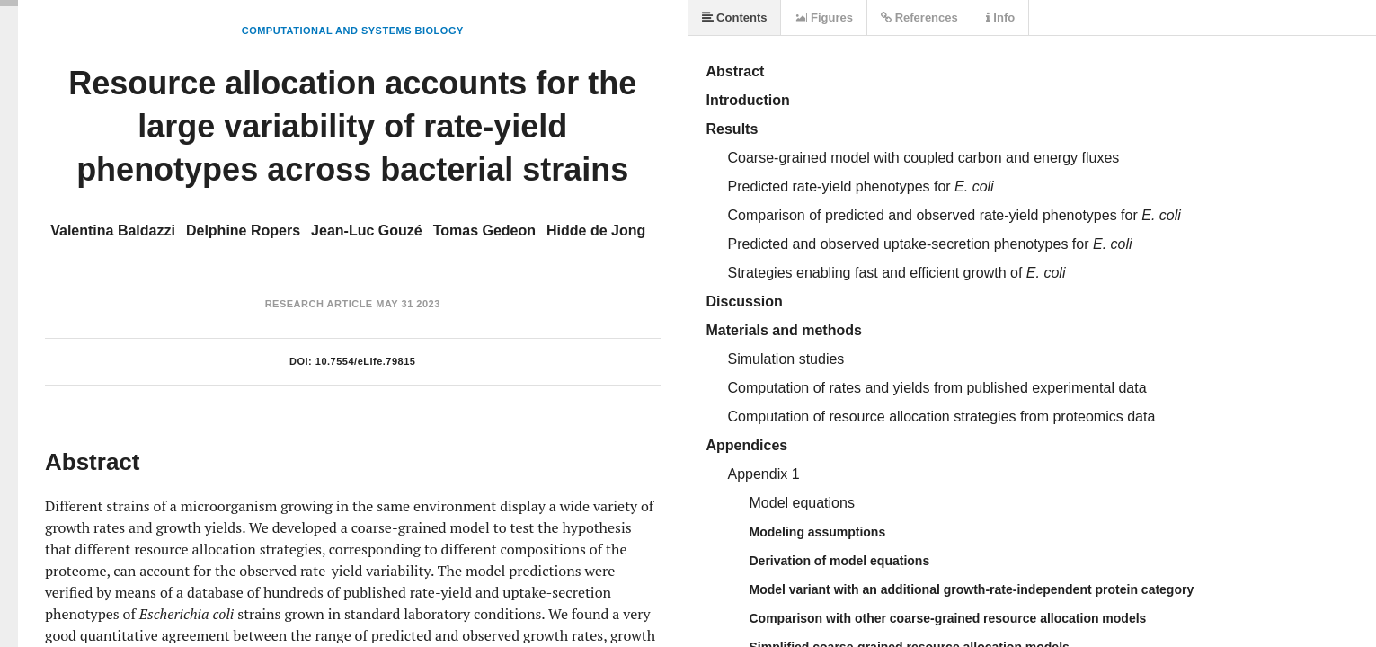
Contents (735, 17)
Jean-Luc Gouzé (366, 230)
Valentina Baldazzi (112, 230)
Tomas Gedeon (484, 230)
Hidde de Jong (595, 230)
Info (1000, 17)
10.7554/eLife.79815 (365, 361)
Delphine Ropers (243, 230)
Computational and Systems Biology (353, 30)
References (919, 17)
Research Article (319, 303)
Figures (824, 17)
